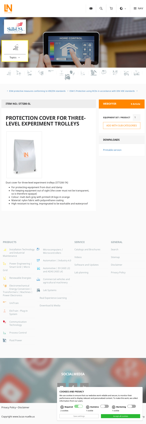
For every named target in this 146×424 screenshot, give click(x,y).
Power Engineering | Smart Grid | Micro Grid (17, 267)
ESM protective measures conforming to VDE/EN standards (37, 91)
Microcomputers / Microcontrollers (53, 251)
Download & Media (50, 305)
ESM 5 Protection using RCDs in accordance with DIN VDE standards (102, 91)
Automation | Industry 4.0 (57, 260)
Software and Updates (86, 264)
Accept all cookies (120, 416)
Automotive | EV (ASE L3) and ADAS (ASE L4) (56, 270)
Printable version (112, 150)
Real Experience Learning (53, 297)
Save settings (79, 416)
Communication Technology (18, 323)
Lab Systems (49, 290)
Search (114, 249)
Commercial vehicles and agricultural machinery (56, 281)
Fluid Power (15, 340)
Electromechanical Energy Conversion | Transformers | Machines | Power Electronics (18, 290)
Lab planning (81, 272)
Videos (78, 257)
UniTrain (14, 303)
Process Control (18, 332)
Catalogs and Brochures (87, 249)
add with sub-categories (121, 125)
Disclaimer (116, 264)
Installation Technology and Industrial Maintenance (19, 253)
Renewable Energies (20, 277)
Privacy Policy (118, 272)
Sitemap (115, 257)
